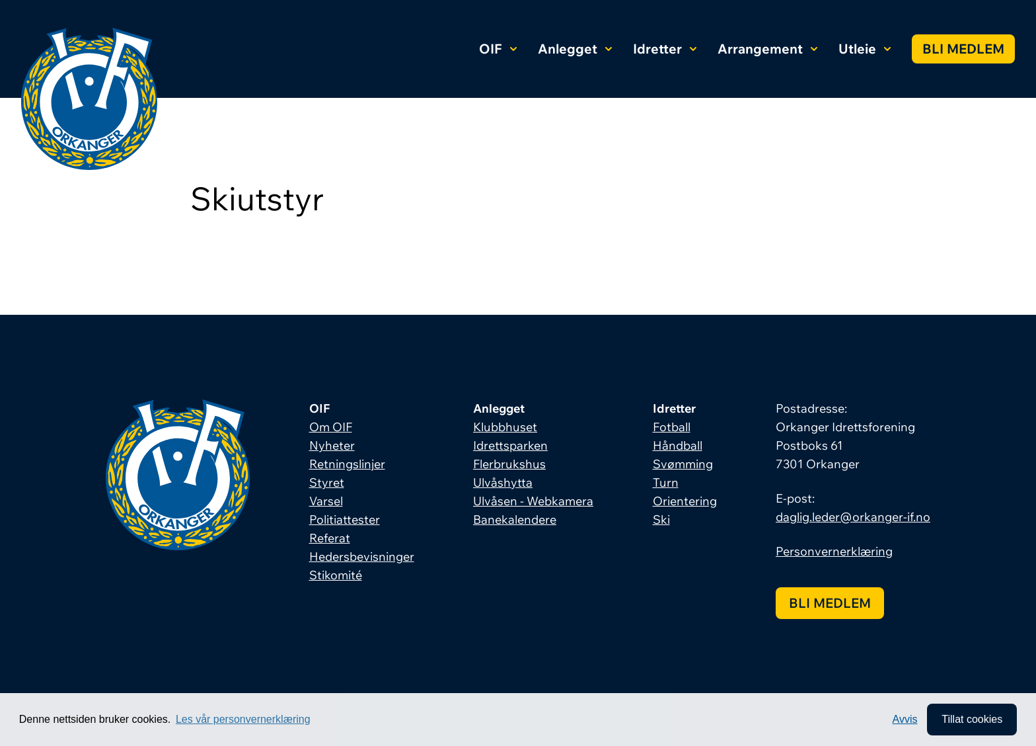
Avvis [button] (905, 719)
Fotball (671, 427)
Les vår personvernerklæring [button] (243, 719)
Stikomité (335, 575)
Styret (326, 482)
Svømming (683, 464)
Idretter (664, 48)
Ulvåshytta (503, 482)
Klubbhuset (505, 427)
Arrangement (767, 48)
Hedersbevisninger (361, 556)
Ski (661, 519)
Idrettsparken (510, 445)
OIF (498, 48)
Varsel (326, 501)
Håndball (677, 445)
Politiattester (344, 519)
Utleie (864, 48)
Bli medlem (963, 48)
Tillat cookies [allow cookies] (972, 719)
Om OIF (330, 427)
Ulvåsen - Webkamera (533, 501)
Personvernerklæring (834, 551)
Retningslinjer (347, 464)
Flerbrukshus (509, 464)
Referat (329, 538)
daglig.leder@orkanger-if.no (853, 516)
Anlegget (575, 48)
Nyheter (332, 445)
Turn (666, 482)
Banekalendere (514, 519)
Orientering (685, 501)
